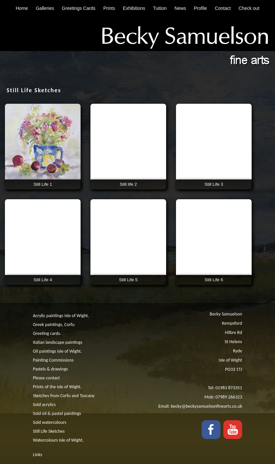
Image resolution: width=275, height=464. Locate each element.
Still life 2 (128, 184)
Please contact (46, 378)
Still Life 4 (43, 279)
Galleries (45, 8)
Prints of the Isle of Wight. (57, 387)
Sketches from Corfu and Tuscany (63, 395)
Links (37, 454)
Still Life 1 (43, 184)
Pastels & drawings (50, 369)
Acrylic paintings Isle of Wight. (61, 315)
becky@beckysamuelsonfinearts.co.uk (206, 406)
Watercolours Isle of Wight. (58, 440)
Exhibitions (134, 8)
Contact (223, 8)
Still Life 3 (214, 184)
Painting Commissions (53, 360)
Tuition (160, 8)
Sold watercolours (49, 422)
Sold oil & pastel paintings (57, 413)
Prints (109, 8)
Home (22, 8)
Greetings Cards (78, 8)
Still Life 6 (214, 279)
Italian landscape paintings (57, 342)
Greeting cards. (47, 333)
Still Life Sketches (48, 431)
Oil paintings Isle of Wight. (57, 351)
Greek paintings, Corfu (54, 324)
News (180, 8)
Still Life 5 (128, 279)
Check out (248, 8)
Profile (200, 8)
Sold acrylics (44, 404)
